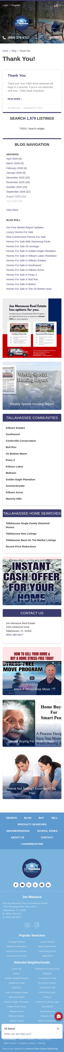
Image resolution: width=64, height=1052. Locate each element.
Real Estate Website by (30, 1048)
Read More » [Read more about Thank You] (15, 99)
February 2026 (14, 168)
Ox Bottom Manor (16, 453)
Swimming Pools (47, 951)
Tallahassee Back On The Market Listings (31, 540)
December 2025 (15, 177)
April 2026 (12, 158)
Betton (16, 973)
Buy (41, 817)
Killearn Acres (14, 492)
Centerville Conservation (21, 440)
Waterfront (47, 956)
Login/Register (32, 843)
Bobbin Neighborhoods (16, 978)
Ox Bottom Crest (47, 978)
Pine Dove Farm (47, 992)
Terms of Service (26, 1039)
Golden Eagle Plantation (20, 479)
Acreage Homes (16, 941)
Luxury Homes (47, 941)
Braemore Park (16, 983)
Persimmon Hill (47, 987)
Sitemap (42, 1043)
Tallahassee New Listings (21, 533)
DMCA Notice (10, 1043)
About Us (17, 837)
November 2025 (15, 182)
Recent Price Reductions (21, 546)
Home (5, 51)
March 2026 (13, 163)
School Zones (47, 830)
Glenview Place (17, 997)
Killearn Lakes (14, 466)
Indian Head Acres (16, 1006)
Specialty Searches (31, 824)
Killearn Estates (15, 427)
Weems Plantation (47, 1021)
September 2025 (15, 191)
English (56, 5)
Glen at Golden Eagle (17, 992)
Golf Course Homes (16, 951)
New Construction (47, 946)
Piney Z (10, 460)
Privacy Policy (43, 1039)
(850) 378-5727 (14, 913)
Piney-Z (47, 997)
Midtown (11, 472)
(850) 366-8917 (14, 634)
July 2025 (11, 201)
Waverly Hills (14, 498)
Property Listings (27, 1043)
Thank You (17, 75)
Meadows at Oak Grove (47, 968)
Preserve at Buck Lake (47, 1002)
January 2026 (14, 172)
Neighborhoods (18, 830)
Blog (14, 51)
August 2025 (13, 196)
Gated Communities (16, 946)
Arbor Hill (17, 968)
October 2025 (14, 187)
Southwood (13, 434)
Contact (47, 837)
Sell (54, 817)
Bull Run (11, 447)
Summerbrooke (15, 485)
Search (11, 817)
